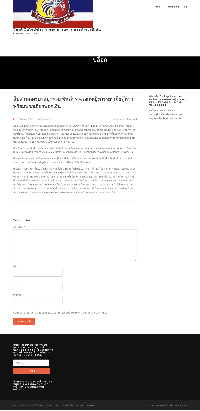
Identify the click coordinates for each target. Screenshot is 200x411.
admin (48, 119)
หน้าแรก (159, 6)
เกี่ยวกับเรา (173, 6)
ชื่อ (16, 266)
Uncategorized (129, 119)
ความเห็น (19, 227)
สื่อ (185, 6)
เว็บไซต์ (17, 295)
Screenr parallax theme (160, 406)
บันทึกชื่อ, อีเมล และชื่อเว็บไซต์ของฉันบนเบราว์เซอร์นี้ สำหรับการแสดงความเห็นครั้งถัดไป (60, 313)
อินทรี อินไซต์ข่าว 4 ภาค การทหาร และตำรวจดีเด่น (57, 29)
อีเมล (17, 281)
